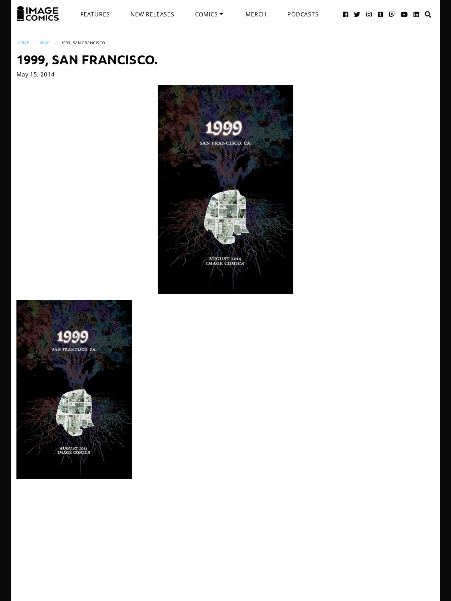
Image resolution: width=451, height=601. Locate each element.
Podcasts (302, 14)
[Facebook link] (345, 14)
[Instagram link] (369, 14)
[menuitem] (95, 14)
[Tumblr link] (380, 14)
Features (95, 14)
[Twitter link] (357, 14)
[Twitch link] (392, 14)
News (45, 42)
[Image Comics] (37, 13)
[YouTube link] (404, 14)
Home (22, 42)
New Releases (152, 14)
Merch (256, 14)
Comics (206, 14)
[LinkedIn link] (416, 14)
